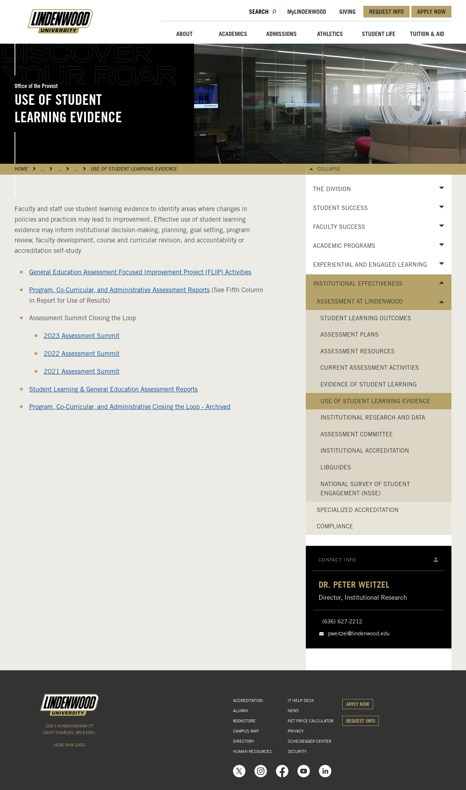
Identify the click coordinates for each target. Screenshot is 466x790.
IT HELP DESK (301, 700)
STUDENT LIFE (378, 33)
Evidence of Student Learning (368, 384)
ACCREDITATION (248, 700)
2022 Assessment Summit (81, 353)
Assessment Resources (357, 351)
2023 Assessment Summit (81, 336)
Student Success (340, 208)
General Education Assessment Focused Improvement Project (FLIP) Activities (140, 272)
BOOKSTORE (244, 720)
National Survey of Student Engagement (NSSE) (365, 489)
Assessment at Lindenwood (360, 301)
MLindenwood (306, 11)
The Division (332, 189)
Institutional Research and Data (372, 417)
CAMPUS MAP (246, 731)
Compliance (335, 526)
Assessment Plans (349, 334)
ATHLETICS (330, 33)
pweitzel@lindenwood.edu (359, 633)
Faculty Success (339, 226)
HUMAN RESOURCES (252, 751)
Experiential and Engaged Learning (370, 264)
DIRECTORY (243, 741)
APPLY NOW (431, 11)
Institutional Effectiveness (358, 283)
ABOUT (184, 33)
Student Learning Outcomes (365, 318)
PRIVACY (296, 731)
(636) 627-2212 (342, 621)
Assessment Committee (356, 434)
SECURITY (297, 751)
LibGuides (335, 467)
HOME (21, 169)
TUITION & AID (427, 33)
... (42, 169)
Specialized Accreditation (358, 510)
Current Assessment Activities (369, 367)
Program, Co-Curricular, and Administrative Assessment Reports (119, 290)
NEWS (293, 710)
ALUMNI (240, 710)
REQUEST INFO (386, 11)
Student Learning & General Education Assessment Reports (113, 389)
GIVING (347, 11)
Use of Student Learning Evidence (134, 169)
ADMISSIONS (281, 33)
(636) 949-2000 (69, 744)
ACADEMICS (233, 33)
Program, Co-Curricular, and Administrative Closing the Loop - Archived (129, 406)
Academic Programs (344, 245)
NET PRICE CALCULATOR (310, 720)
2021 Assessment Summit (81, 371)
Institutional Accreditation (364, 450)
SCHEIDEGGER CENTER (309, 741)
